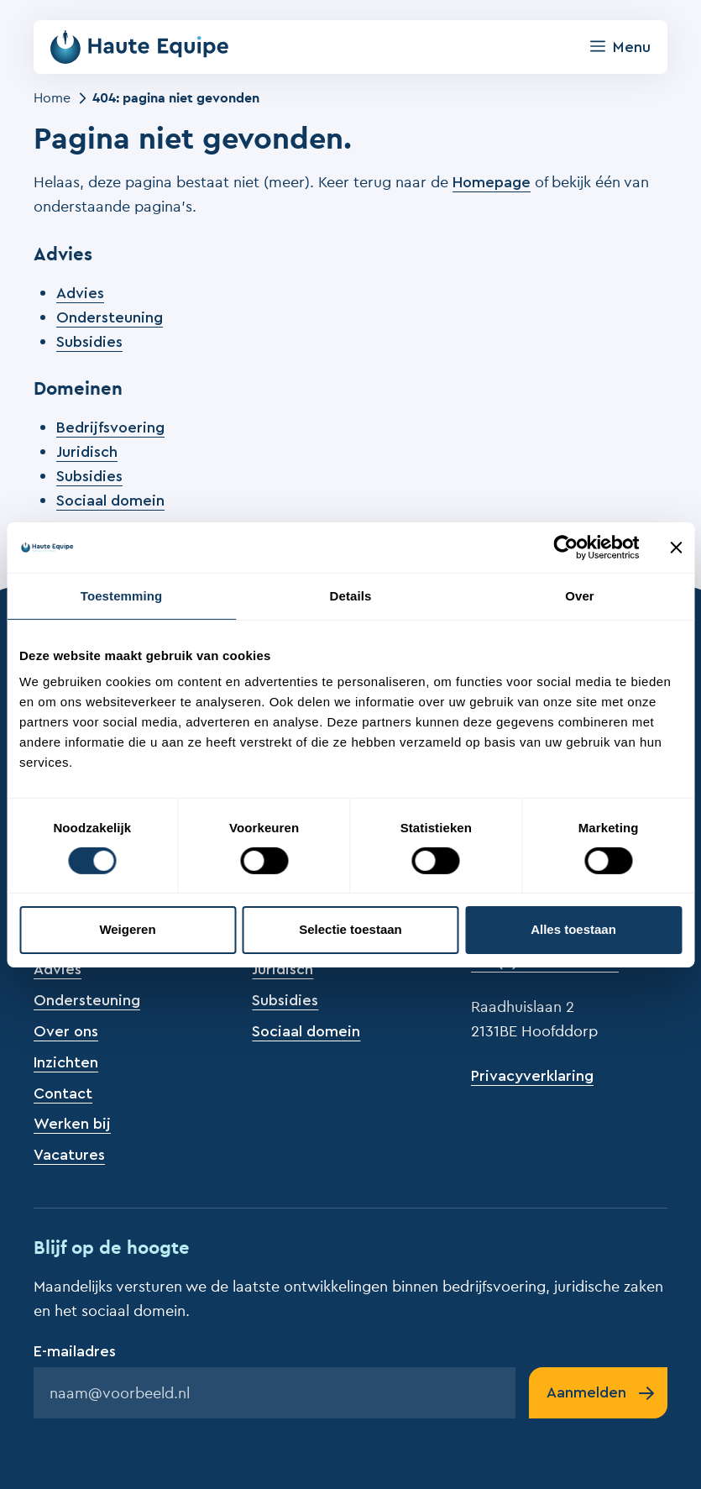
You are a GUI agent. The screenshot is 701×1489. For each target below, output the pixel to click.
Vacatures (69, 1154)
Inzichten (66, 1062)
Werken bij (72, 1123)
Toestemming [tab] (122, 595)
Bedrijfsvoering (110, 427)
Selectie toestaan (350, 929)
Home (52, 97)
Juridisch (87, 451)
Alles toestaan (573, 929)
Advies (80, 293)
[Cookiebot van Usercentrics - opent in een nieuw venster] (565, 546)
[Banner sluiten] (676, 547)
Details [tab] (351, 595)
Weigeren (127, 929)
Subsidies (89, 341)
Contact (63, 1093)
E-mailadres (75, 1351)
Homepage (492, 182)
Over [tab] (579, 595)
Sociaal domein (110, 500)
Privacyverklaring (532, 1075)
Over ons (66, 1031)
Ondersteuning (109, 317)
